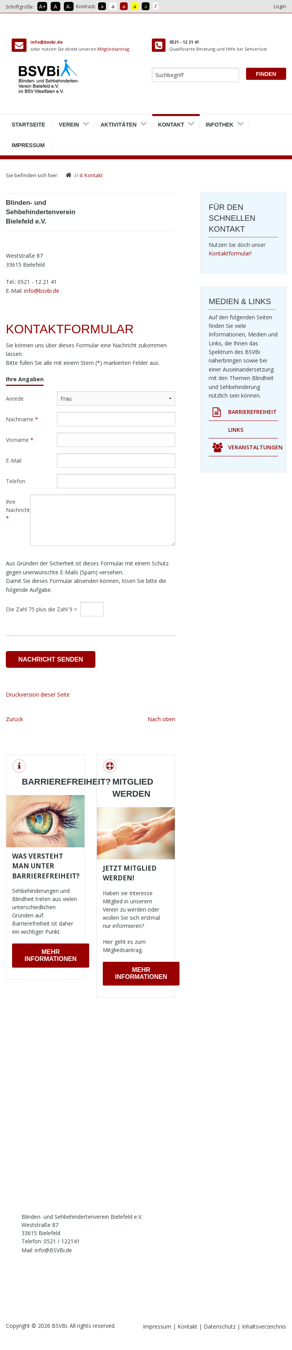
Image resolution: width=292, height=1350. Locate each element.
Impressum (28, 142)
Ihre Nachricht (18, 510)
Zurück (14, 719)
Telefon (15, 481)
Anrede (15, 398)
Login (280, 6)
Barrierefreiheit (245, 412)
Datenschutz (220, 1326)
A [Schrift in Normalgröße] (55, 6)
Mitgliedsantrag (113, 49)
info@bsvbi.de (46, 42)
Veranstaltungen (245, 447)
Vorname (19, 440)
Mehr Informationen (51, 955)
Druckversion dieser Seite (38, 694)
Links (235, 429)
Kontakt (171, 122)
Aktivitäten (118, 122)
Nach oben (161, 719)
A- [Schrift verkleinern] (69, 6)
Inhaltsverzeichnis (264, 1326)
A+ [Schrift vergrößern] (42, 6)
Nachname (22, 419)
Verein (69, 122)
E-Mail (13, 460)
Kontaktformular (229, 253)
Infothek (220, 122)
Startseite (28, 122)
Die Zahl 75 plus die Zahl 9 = (41, 609)
